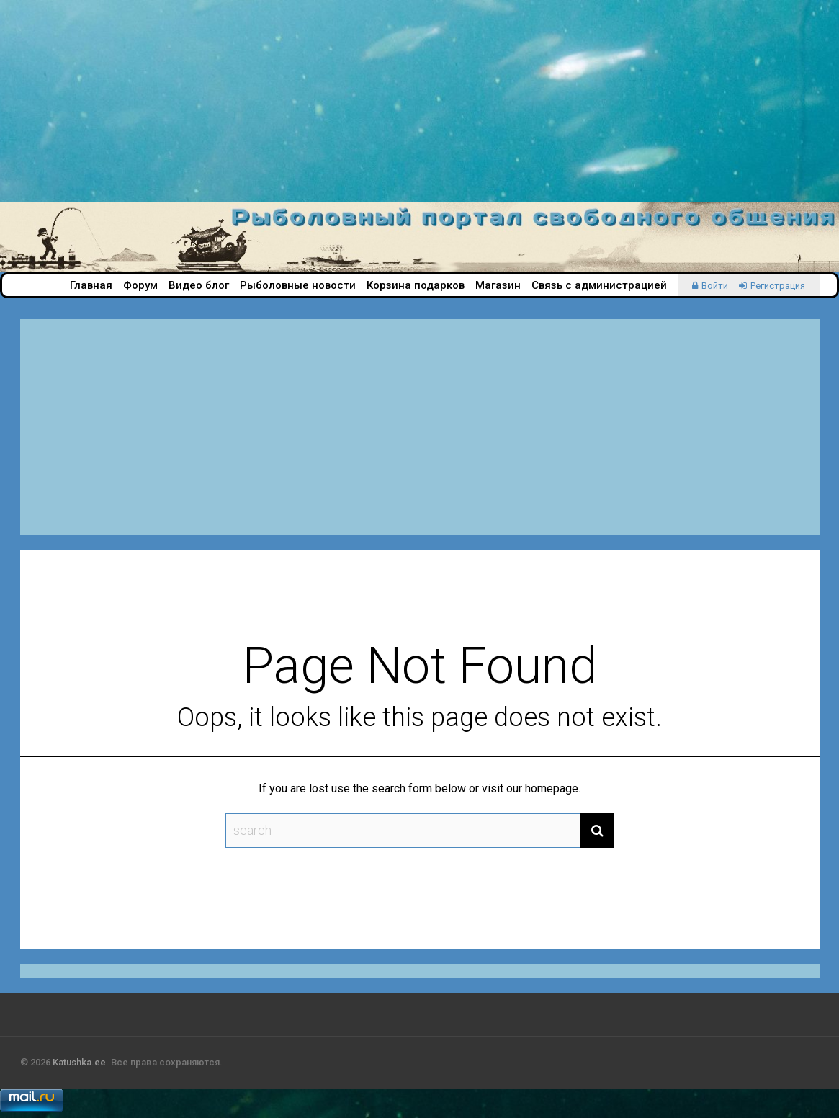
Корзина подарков (416, 285)
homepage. (552, 788)
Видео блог (199, 285)
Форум (140, 285)
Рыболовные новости (298, 285)
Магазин (498, 285)
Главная (91, 285)
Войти (714, 285)
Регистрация (777, 285)
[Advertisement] (419, 101)
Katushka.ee (79, 1062)
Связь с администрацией (599, 285)
